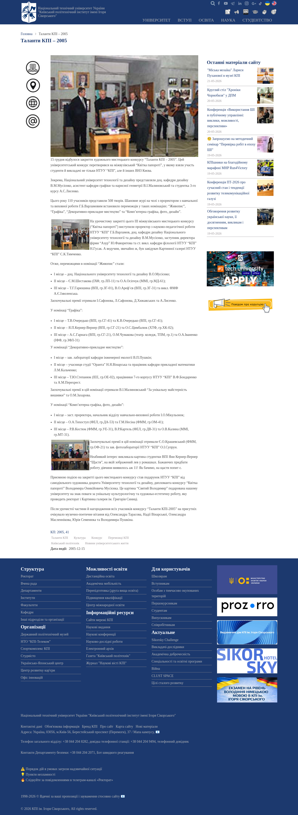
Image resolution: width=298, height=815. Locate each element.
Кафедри (27, 612)
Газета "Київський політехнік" (108, 656)
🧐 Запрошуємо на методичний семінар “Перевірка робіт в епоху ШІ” (231, 144)
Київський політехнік (65, 543)
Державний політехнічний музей (44, 634)
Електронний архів (100, 649)
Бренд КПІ (89, 726)
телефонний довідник (173, 741)
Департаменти (31, 590)
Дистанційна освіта (100, 576)
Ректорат (27, 576)
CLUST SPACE (163, 676)
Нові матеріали (147, 726)
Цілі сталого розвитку (168, 683)
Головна (26, 34)
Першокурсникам (164, 603)
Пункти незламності (40, 774)
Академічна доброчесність (171, 654)
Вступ (185, 20)
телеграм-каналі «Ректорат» (93, 780)
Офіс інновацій (32, 677)
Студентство (257, 20)
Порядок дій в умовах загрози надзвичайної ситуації (64, 769)
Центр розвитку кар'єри (38, 670)
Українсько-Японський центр (42, 663)
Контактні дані (31, 726)
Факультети (29, 605)
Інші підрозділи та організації (42, 619)
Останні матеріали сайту (234, 62)
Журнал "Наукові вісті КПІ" (106, 663)
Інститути (28, 598)
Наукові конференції (101, 634)
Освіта (206, 20)
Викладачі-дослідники (168, 647)
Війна (156, 669)
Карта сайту (124, 726)
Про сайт (106, 726)
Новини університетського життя (106, 543)
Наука (228, 20)
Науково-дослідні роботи (104, 641)
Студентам (159, 610)
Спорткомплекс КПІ (35, 649)
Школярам (159, 576)
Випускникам (161, 618)
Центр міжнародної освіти (105, 605)
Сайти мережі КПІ (99, 620)
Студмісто (28, 656)
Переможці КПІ (118, 538)
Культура (80, 538)
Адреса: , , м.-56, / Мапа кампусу (87, 732)
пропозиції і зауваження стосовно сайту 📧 (93, 796)
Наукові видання (98, 627)
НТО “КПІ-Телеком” (36, 641)
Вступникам (160, 583)
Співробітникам (163, 625)
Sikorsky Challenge (165, 640)
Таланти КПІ (59, 538)
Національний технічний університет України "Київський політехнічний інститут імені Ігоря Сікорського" (72, 12)
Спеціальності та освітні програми (177, 661)
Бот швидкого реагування (115, 752)
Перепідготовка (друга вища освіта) (112, 590)
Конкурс (96, 538)
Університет (156, 20)
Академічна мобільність (103, 583)
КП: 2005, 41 (60, 532)
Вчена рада (29, 583)
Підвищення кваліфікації (104, 598)
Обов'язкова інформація (62, 726)
